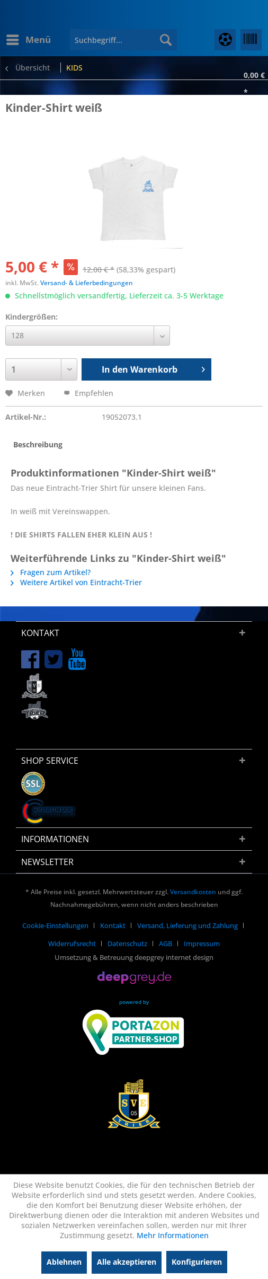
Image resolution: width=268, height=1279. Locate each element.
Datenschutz (127, 943)
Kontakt (113, 925)
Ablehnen (64, 1262)
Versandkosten (193, 891)
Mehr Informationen (173, 1235)
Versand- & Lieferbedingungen (86, 282)
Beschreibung (37, 444)
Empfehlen (88, 393)
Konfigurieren (197, 1262)
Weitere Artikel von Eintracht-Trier (76, 582)
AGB (165, 943)
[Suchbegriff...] (123, 39)
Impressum (202, 943)
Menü (28, 38)
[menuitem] (28, 39)
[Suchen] (166, 39)
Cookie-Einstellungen (55, 925)
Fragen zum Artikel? (51, 572)
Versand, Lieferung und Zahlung (187, 925)
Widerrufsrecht (72, 943)
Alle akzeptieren (126, 1262)
